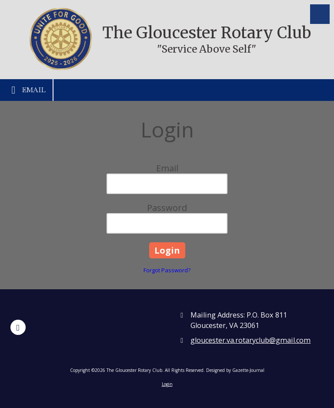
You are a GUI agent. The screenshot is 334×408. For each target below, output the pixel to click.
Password (167, 208)
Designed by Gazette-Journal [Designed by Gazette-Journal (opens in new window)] (235, 370)
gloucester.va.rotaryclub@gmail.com (250, 340)
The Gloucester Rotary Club (206, 33)
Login (167, 384)
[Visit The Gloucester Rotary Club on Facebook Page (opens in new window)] (18, 327)
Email (26, 90)
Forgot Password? (167, 270)
